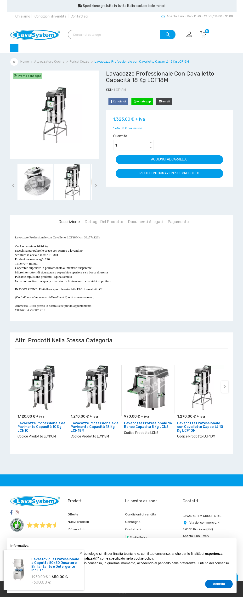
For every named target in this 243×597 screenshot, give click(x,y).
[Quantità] (130, 145)
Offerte (73, 514)
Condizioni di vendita (50, 16)
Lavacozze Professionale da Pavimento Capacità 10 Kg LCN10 (41, 427)
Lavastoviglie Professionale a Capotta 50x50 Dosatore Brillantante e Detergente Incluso (55, 564)
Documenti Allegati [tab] (145, 221)
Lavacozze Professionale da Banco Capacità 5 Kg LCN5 (148, 425)
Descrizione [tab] (69, 221)
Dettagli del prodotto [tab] (104, 221)
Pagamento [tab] (178, 221)
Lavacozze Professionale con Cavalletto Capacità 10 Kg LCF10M (200, 427)
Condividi (118, 101)
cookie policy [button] (143, 558)
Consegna (133, 522)
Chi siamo (22, 16)
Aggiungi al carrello (169, 159)
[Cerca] (121, 34)
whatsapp (142, 101)
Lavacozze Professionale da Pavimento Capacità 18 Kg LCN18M (95, 427)
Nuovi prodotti (78, 522)
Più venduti (76, 529)
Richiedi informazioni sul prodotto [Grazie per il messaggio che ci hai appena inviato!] (169, 173)
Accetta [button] (219, 584)
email (164, 101)
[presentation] (224, 387)
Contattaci (79, 16)
